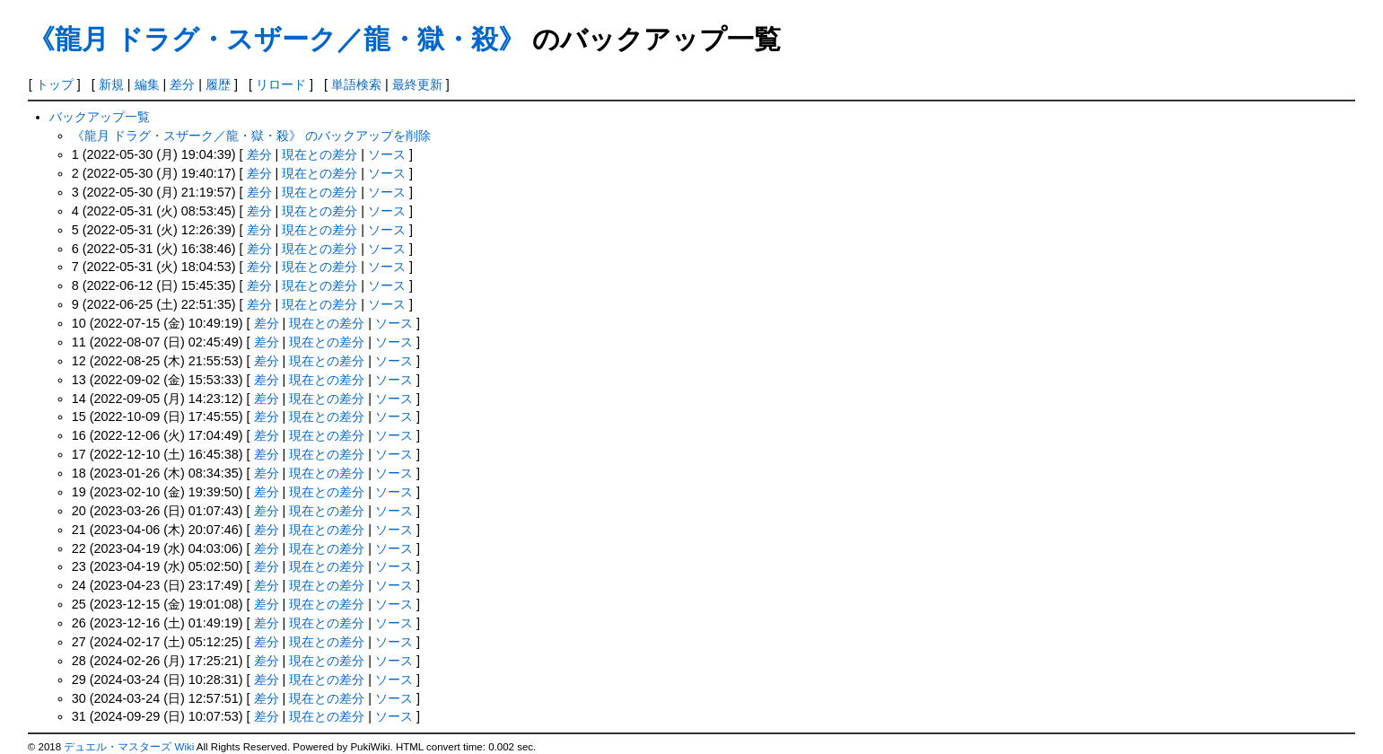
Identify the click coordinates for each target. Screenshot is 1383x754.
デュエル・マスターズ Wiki (129, 746)
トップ (55, 84)
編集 (147, 84)
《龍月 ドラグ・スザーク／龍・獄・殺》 (276, 39)
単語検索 (356, 84)
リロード (281, 84)
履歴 (218, 84)
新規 (111, 84)
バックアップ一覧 (99, 117)
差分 (182, 84)
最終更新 (417, 84)
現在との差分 (319, 154)
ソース (387, 154)
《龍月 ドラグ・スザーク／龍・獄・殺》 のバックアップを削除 (251, 135)
